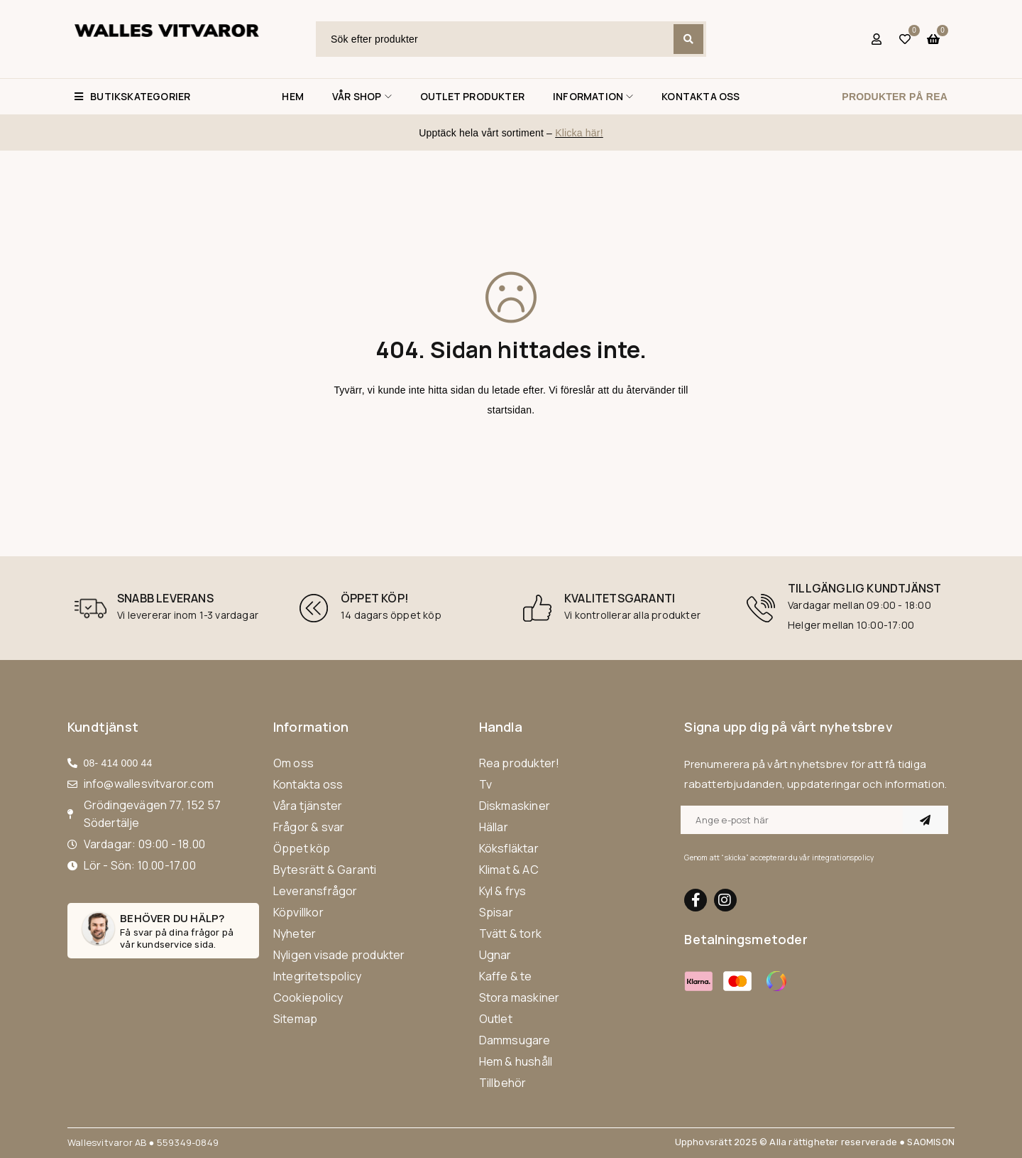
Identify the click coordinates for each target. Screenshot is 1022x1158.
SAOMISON (931, 1142)
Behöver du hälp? (172, 918)
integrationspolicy (843, 857)
